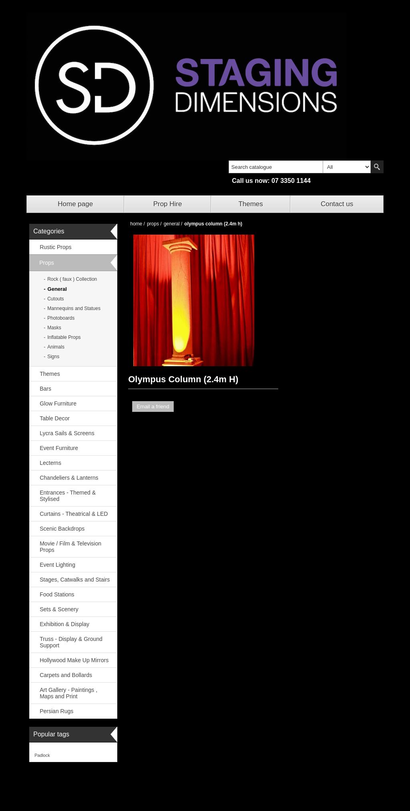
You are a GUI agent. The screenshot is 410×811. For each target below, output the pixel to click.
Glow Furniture (58, 403)
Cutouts (55, 299)
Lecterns (50, 463)
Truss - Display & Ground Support (71, 642)
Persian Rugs (56, 711)
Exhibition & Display (64, 624)
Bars (45, 388)
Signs (53, 356)
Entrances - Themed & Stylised (68, 495)
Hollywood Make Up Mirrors (74, 660)
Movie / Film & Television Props (70, 546)
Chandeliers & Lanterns (69, 477)
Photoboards (60, 318)
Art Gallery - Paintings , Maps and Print (68, 693)
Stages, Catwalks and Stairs (75, 579)
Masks (54, 327)
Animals (55, 347)
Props (46, 263)
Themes (250, 204)
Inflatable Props (63, 337)
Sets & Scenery (59, 609)
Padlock (42, 755)
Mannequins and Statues (73, 308)
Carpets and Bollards (66, 675)
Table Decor (55, 418)
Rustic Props (55, 247)
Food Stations (57, 594)
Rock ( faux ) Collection (72, 279)
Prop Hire (167, 204)
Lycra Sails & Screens (67, 433)
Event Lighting (57, 565)
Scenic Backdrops (62, 528)
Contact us (337, 204)
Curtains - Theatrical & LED (74, 514)
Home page (75, 204)
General (57, 289)
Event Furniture (59, 448)
